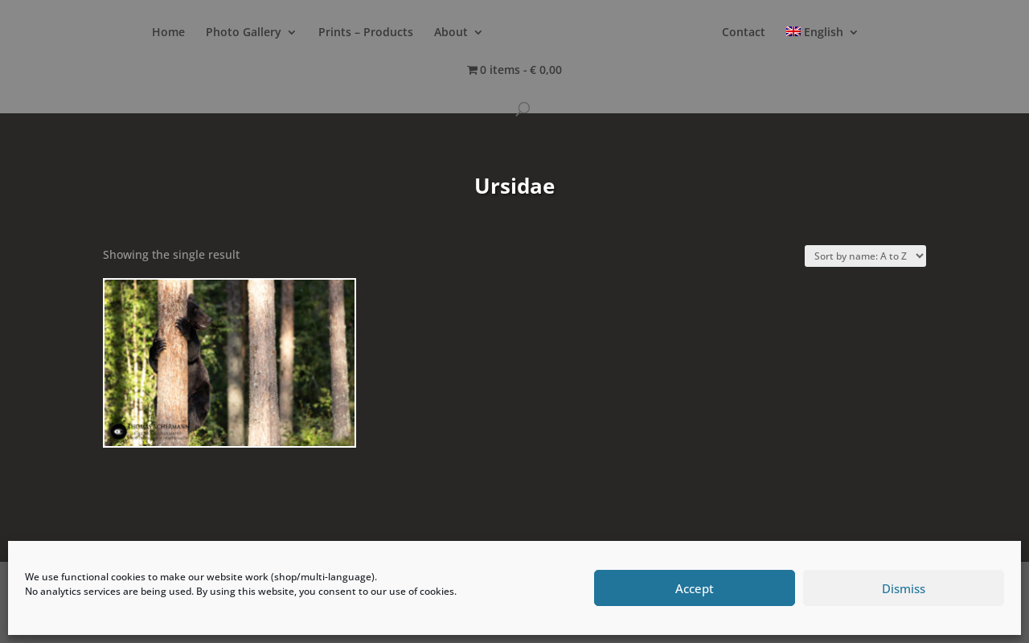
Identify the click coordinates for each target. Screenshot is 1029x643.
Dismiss (903, 588)
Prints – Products (365, 33)
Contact (743, 33)
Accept (694, 588)
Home (168, 33)
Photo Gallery (243, 33)
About (451, 33)
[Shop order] (865, 256)
